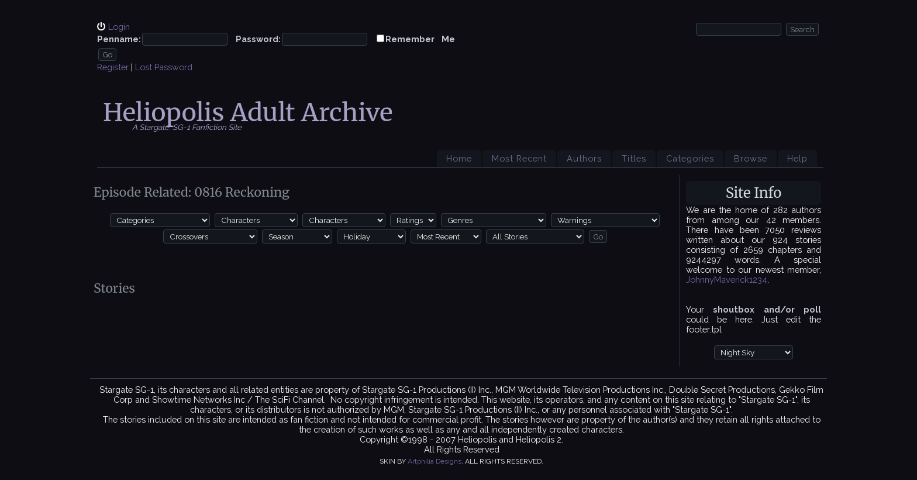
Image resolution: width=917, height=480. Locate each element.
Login (119, 27)
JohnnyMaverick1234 (726, 279)
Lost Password (163, 67)
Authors (584, 158)
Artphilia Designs (434, 461)
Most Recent (519, 158)
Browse (750, 158)
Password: (258, 39)
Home (459, 158)
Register (113, 67)
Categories (690, 158)
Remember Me (420, 39)
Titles (634, 158)
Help (797, 158)
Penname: (119, 39)
